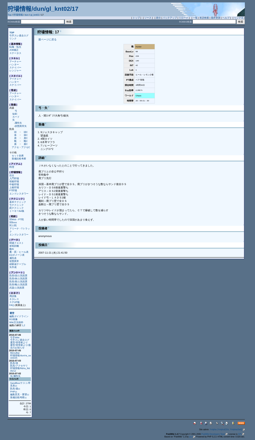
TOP (12, 32)
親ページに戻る (47, 39)
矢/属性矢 (15, 376)
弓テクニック (16, 205)
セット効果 (18, 155)
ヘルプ (226, 18)
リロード (183, 18)
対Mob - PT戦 (16, 219)
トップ (136, 18)
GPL (241, 434)
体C (25, 135)
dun (26, 15)
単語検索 (204, 18)
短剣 (14, 113)
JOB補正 (14, 50)
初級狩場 (14, 181)
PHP (13, 391)
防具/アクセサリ (18, 365)
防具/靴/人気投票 (18, 284)
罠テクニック (16, 208)
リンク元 (238, 18)
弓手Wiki (14, 337)
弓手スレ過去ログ (18, 35)
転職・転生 (15, 47)
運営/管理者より (18, 342)
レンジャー (15, 70)
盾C (25, 144)
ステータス (15, 53)
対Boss (13, 222)
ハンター (14, 64)
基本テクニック (17, 202)
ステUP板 (14, 302)
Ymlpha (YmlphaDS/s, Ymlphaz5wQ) (227, 429)
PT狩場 (13, 190)
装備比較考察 (19, 158)
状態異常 (14, 261)
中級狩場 (14, 184)
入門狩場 (14, 178)
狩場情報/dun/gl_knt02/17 (43, 8)
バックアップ (170, 18)
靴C (25, 141)
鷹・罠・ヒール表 (18, 252)
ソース (147, 18)
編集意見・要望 (19, 394)
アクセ (15, 147)
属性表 (13, 258)
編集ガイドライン (18, 316)
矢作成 (13, 267)
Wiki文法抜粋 (16, 322)
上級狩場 (14, 187)
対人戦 (13, 225)
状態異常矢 (21, 126)
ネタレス (14, 299)
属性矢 (18, 122)
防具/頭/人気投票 (18, 275)
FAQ (11, 305)
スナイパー (15, 67)
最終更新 (216, 18)
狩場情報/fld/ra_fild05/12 (20, 369)
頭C (25, 132)
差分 (158, 18)
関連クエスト (16, 243)
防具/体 (14, 363)
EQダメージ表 (17, 255)
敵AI (11, 249)
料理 (11, 167)
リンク (13, 38)
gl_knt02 (34, 15)
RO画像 (13, 319)
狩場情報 (18, 15)
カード (16, 116)
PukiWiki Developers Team (214, 434)
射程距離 (14, 246)
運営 (12, 313)
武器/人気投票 (16, 287)
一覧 (195, 18)
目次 (11, 175)
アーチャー (15, 61)
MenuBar (15, 352)
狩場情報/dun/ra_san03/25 (20, 356)
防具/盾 (15, 388)
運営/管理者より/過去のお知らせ (20, 346)
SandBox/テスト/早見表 (20, 384)
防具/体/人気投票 (18, 278)
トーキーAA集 (17, 211)
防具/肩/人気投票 (18, 281)
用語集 (13, 296)
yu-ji (192, 437)
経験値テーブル (17, 264)
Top (9, 15)
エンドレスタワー (18, 193)
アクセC (25, 147)
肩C (25, 138)
